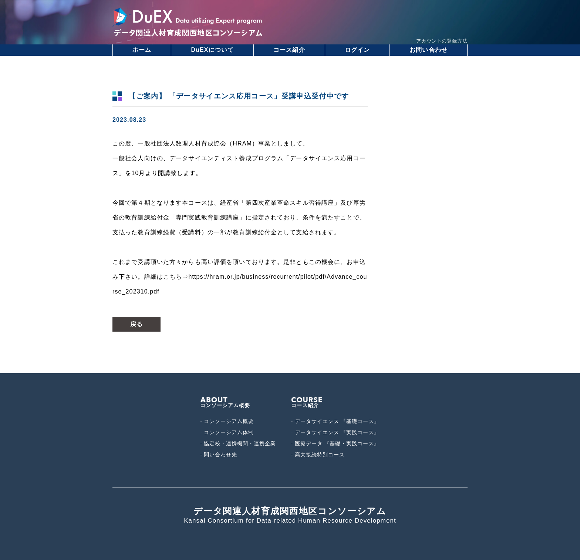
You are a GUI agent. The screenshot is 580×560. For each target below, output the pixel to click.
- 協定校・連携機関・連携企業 (238, 443)
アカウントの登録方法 (442, 41)
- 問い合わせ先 (218, 454)
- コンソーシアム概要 (227, 421)
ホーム (141, 50)
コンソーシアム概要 (225, 402)
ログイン (357, 50)
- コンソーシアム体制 (227, 432)
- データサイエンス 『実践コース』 (335, 432)
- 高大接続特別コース (318, 454)
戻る (136, 324)
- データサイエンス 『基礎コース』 (335, 421)
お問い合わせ (428, 50)
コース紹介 (289, 50)
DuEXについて (212, 50)
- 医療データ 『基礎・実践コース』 (335, 443)
